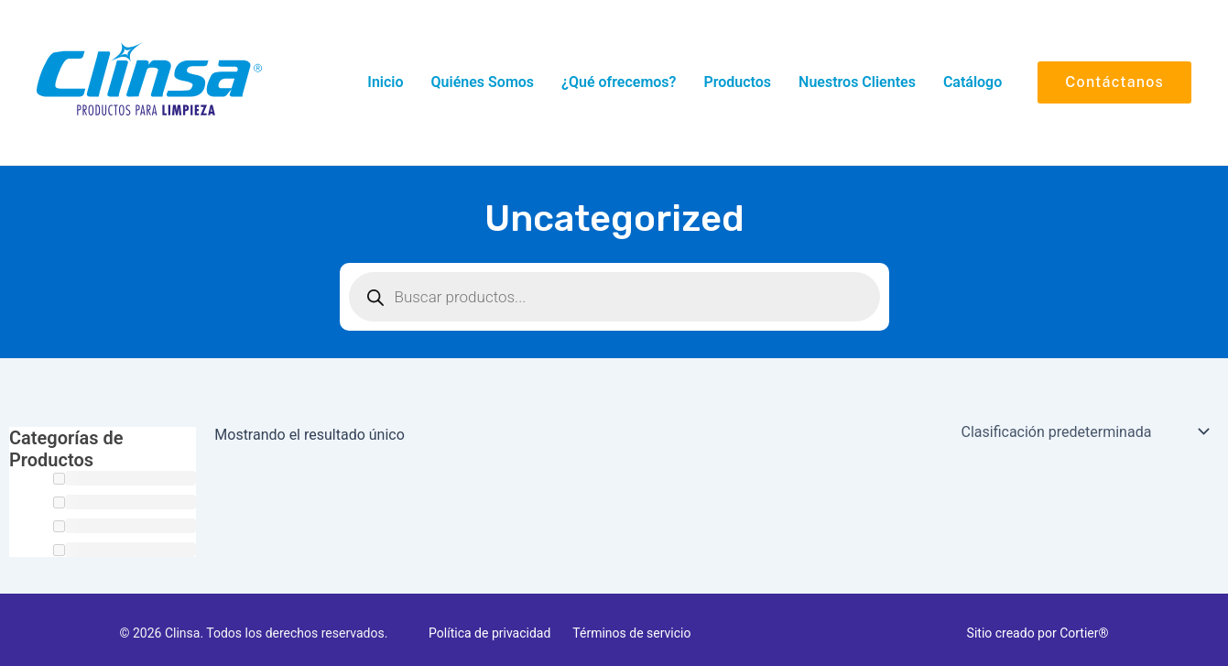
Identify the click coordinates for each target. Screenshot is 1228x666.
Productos (737, 82)
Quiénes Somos (482, 82)
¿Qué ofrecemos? (618, 82)
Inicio (385, 82)
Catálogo (972, 82)
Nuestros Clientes (857, 82)
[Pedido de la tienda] (1084, 431)
